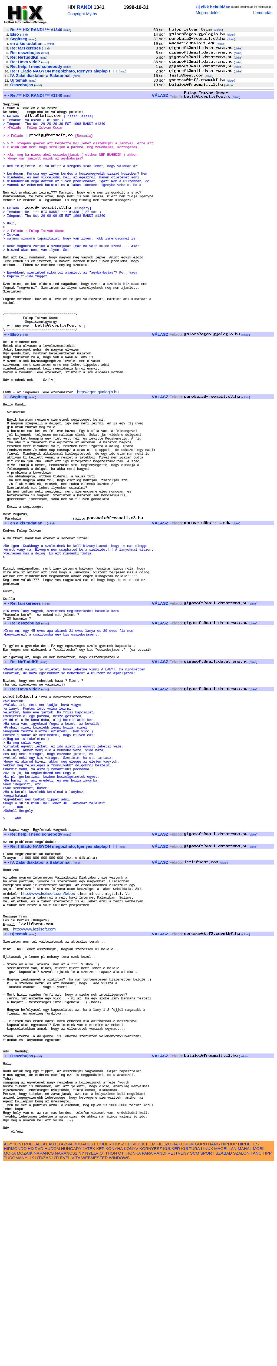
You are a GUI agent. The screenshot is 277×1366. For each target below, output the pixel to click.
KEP (100, 1350)
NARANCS (44, 1355)
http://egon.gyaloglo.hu (98, 450)
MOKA (10, 1355)
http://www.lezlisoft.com (34, 1090)
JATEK (89, 1350)
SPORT (207, 1355)
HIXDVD (35, 1350)
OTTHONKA (129, 1355)
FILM (151, 1346)
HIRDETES (248, 1346)
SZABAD (224, 1355)
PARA (147, 1355)
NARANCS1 (66, 1355)
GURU (201, 1346)
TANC (255, 1355)
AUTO (54, 1346)
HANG (214, 1346)
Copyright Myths (82, 13)
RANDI (84, 7)
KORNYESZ (150, 1350)
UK (31, 1360)
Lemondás (262, 12)
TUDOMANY (15, 1360)
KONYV (131, 1350)
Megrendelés (207, 12)
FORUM (186, 1346)
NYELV (91, 1355)
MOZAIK (24, 1355)
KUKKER (171, 1350)
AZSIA (66, 1346)
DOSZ (118, 1346)
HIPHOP (229, 1346)
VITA (75, 1360)
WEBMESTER (94, 1360)
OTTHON (108, 1355)
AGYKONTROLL (19, 1346)
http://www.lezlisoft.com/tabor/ (48, 1048)
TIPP (267, 1355)
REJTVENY (178, 1355)
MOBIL (259, 1350)
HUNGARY (71, 1350)
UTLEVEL (61, 1360)
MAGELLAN (225, 1350)
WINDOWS (119, 1360)
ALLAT (41, 1346)
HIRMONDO (15, 1350)
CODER (104, 1346)
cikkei (218, 30)
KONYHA (114, 1350)
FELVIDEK (135, 1346)
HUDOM (52, 1350)
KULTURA (190, 1350)
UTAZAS (43, 1360)
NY (81, 1355)
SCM (194, 1355)
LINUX (207, 1350)
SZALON (241, 1355)
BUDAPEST (85, 1346)
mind (67, 30)
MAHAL (245, 1350)
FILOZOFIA (167, 1346)
